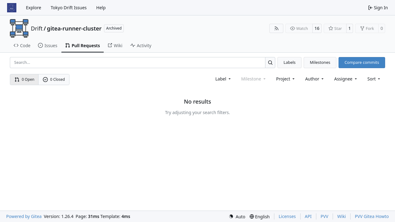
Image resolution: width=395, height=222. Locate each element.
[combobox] (223, 78)
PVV (324, 216)
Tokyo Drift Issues (69, 7)
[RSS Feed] (276, 28)
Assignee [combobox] (346, 79)
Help (101, 7)
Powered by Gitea (24, 216)
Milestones (320, 62)
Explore (33, 7)
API (308, 216)
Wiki (341, 216)
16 (316, 28)
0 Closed (54, 79)
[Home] (11, 7)
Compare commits (361, 62)
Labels (290, 62)
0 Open (25, 79)
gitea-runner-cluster (74, 28)
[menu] (374, 78)
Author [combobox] (315, 79)
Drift (37, 28)
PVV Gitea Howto (372, 216)
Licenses (287, 216)
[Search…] (270, 62)
